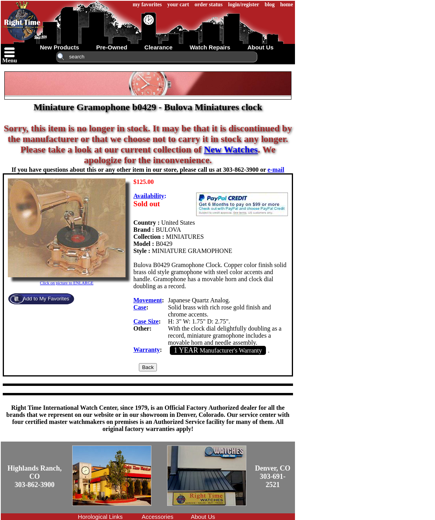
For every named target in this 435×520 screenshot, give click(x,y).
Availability (148, 196)
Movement (147, 300)
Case (139, 307)
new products (59, 47)
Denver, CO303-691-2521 (272, 476)
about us (261, 47)
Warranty (146, 349)
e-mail (276, 169)
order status (209, 4)
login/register (243, 4)
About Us (203, 516)
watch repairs (209, 47)
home (286, 4)
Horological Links (100, 516)
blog (270, 4)
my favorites (147, 4)
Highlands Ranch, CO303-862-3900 (34, 476)
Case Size (145, 321)
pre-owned (111, 47)
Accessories (157, 516)
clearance (158, 47)
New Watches (231, 149)
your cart (178, 4)
